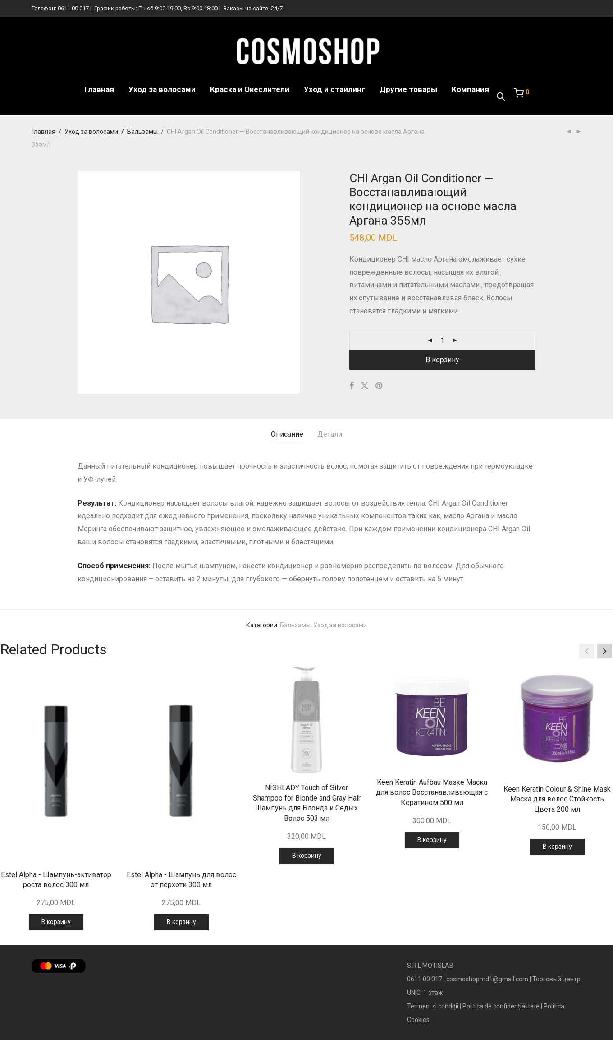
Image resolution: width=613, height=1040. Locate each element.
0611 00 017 (73, 8)
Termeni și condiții (432, 1006)
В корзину (442, 359)
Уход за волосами (162, 90)
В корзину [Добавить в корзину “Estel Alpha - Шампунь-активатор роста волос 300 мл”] (56, 921)
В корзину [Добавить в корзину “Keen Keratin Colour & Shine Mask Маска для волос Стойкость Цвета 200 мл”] (557, 846)
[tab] (287, 434)
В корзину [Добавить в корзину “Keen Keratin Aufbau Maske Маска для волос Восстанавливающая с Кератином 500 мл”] (432, 839)
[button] (605, 651)
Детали (329, 434)
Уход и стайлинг (334, 90)
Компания (470, 90)
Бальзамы (142, 131)
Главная (99, 90)
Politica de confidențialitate (501, 1006)
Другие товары (408, 90)
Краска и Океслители (249, 90)
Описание (287, 434)
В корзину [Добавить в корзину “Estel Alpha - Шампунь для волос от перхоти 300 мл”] (181, 921)
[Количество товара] (442, 340)
